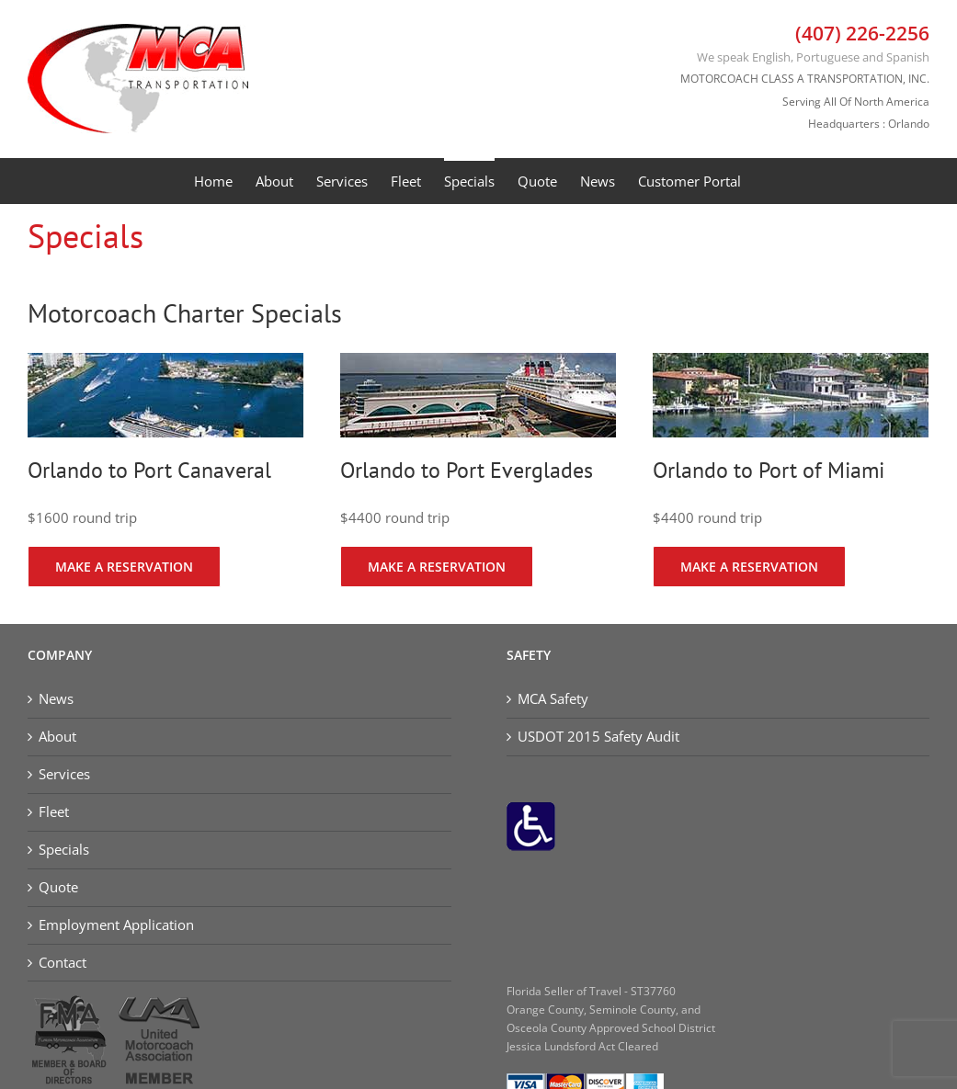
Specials (64, 849)
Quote (58, 887)
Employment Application (116, 925)
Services (64, 774)
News (56, 699)
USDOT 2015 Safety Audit (598, 736)
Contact (62, 962)
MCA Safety (553, 699)
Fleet (54, 812)
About (57, 736)
